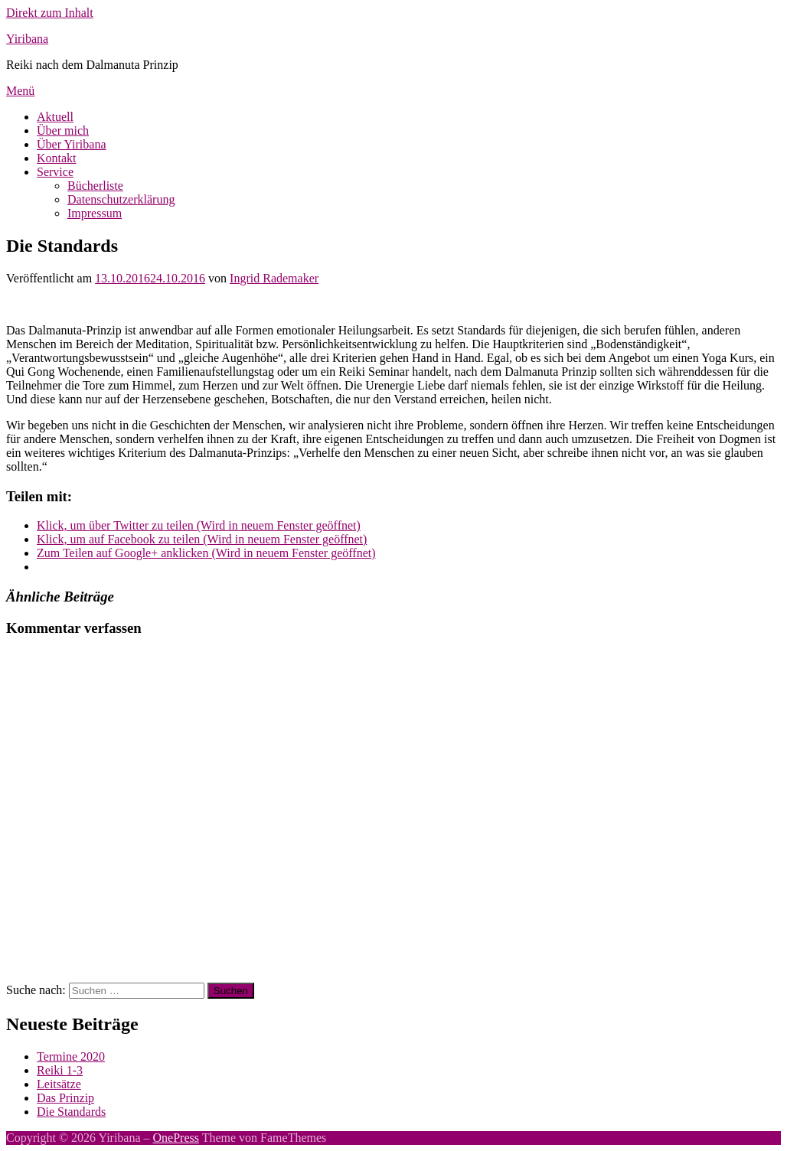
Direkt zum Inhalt (49, 12)
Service (55, 171)
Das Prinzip (65, 1097)
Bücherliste (95, 185)
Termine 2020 (71, 1056)
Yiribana (27, 38)
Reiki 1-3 (60, 1070)
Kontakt (57, 158)
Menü (20, 90)
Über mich (63, 130)
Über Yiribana (71, 144)
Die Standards (71, 1111)
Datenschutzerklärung (121, 199)
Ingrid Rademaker (274, 278)
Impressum (94, 213)
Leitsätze (59, 1084)
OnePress (176, 1137)
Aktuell (55, 116)
